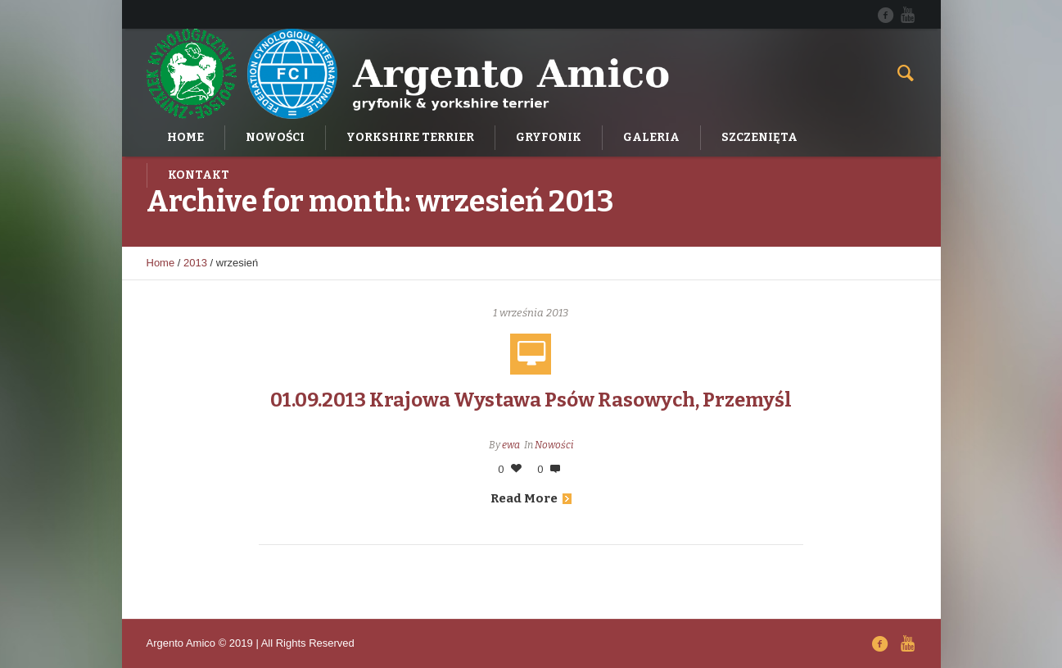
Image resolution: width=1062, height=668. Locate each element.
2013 (195, 263)
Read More (531, 498)
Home (161, 263)
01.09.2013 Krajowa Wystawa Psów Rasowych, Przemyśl (531, 400)
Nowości (554, 445)
